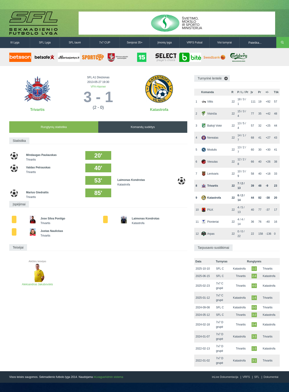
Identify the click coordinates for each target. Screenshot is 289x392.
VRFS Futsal (194, 42)
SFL (256, 377)
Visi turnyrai (224, 42)
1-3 (254, 348)
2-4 (254, 276)
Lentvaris (209, 173)
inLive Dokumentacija (225, 377)
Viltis (207, 101)
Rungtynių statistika (54, 127)
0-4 (254, 324)
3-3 (254, 336)
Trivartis (37, 110)
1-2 (254, 268)
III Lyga (14, 42)
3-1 (254, 360)
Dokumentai (271, 377)
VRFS (246, 377)
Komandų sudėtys (143, 127)
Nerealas (209, 137)
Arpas (207, 233)
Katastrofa (159, 110)
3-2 (254, 314)
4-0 (254, 285)
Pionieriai (209, 221)
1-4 (254, 297)
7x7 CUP (104, 42)
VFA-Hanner (98, 86)
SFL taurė (75, 42)
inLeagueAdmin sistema (108, 377)
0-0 (254, 307)
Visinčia (209, 113)
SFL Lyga (45, 42)
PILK (207, 209)
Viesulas (209, 161)
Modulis (209, 149)
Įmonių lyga (164, 42)
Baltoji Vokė (211, 125)
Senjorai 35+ (135, 42)
